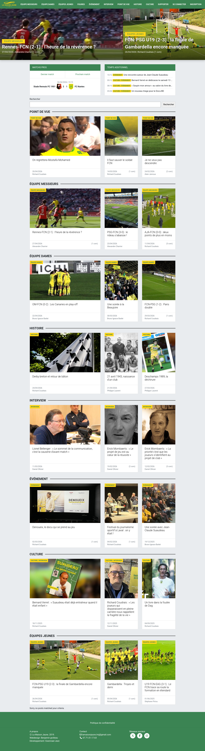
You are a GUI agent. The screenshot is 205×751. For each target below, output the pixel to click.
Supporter (163, 4)
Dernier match (47, 74)
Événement (94, 4)
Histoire (138, 4)
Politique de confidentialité (102, 723)
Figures (81, 4)
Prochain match (82, 74)
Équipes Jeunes (66, 4)
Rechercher (35, 99)
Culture (150, 4)
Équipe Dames (47, 4)
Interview (108, 4)
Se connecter (179, 4)
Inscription (195, 4)
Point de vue (123, 4)
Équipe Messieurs (28, 4)
